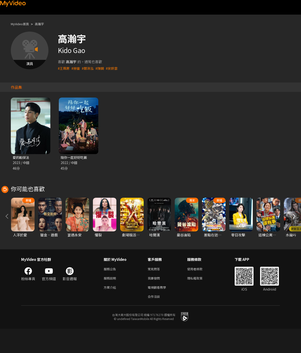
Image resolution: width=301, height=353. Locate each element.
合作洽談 (155, 320)
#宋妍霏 (114, 68)
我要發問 (155, 300)
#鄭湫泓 (89, 68)
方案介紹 (111, 310)
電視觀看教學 (158, 310)
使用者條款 (199, 290)
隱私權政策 (199, 300)
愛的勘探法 (21, 157)
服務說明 (111, 300)
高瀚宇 (43, 23)
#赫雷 (76, 68)
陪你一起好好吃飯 (75, 157)
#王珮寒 (64, 68)
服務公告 (111, 290)
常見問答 (155, 290)
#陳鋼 (101, 68)
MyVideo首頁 (21, 23)
